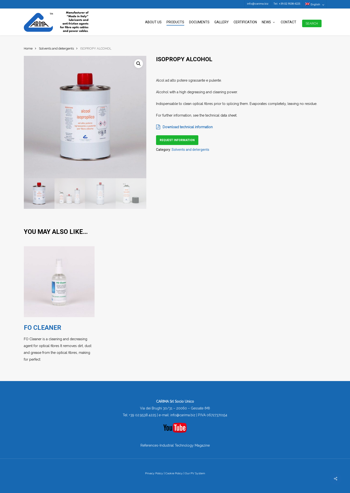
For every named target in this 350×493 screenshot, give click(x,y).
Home (28, 48)
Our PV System (195, 473)
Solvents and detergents (56, 48)
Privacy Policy (154, 473)
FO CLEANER (42, 327)
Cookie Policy (174, 473)
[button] (138, 63)
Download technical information (184, 127)
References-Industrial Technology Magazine (175, 445)
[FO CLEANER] (59, 281)
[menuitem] (314, 4)
